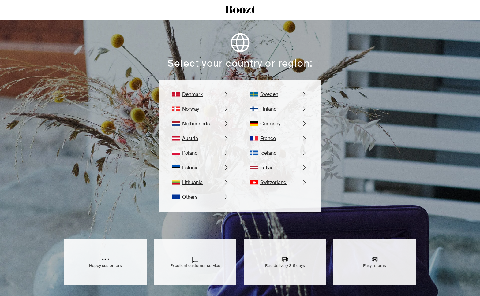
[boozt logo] (240, 10)
